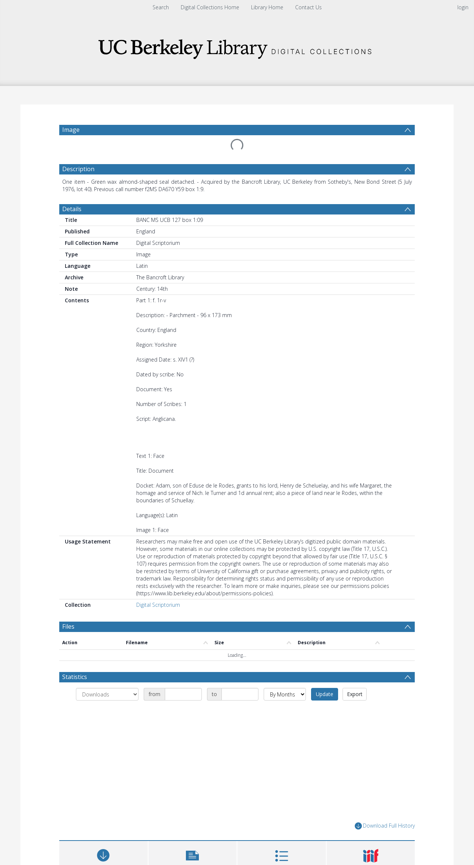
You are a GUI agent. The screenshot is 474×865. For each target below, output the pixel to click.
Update (324, 694)
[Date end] (239, 694)
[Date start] (183, 694)
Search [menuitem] (161, 7)
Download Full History (385, 826)
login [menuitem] (462, 7)
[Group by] (107, 694)
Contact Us (308, 7)
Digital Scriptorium (158, 604)
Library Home (267, 7)
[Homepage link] (237, 47)
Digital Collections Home (210, 7)
